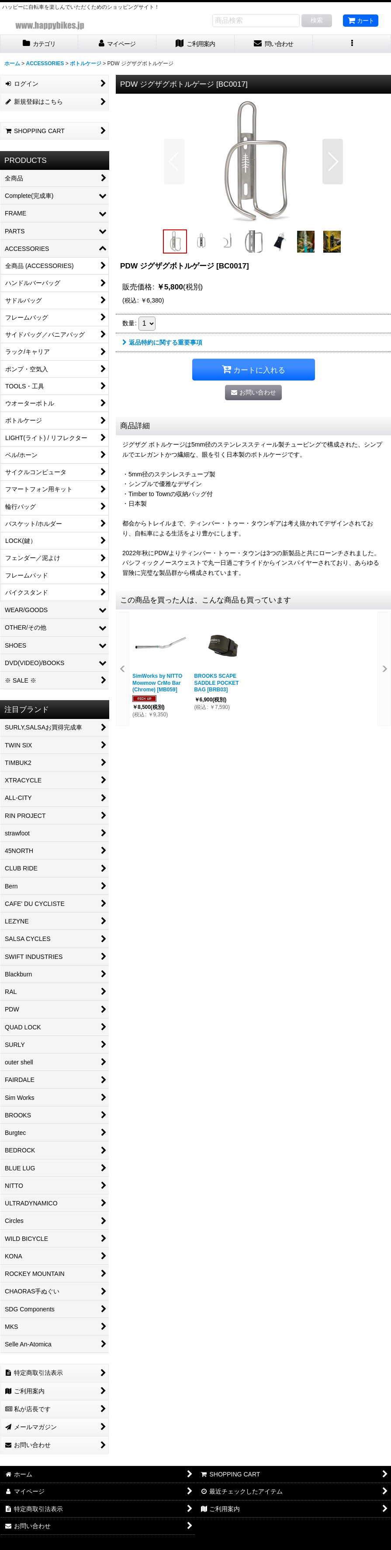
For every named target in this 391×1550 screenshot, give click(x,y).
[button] (352, 44)
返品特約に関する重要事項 (162, 342)
